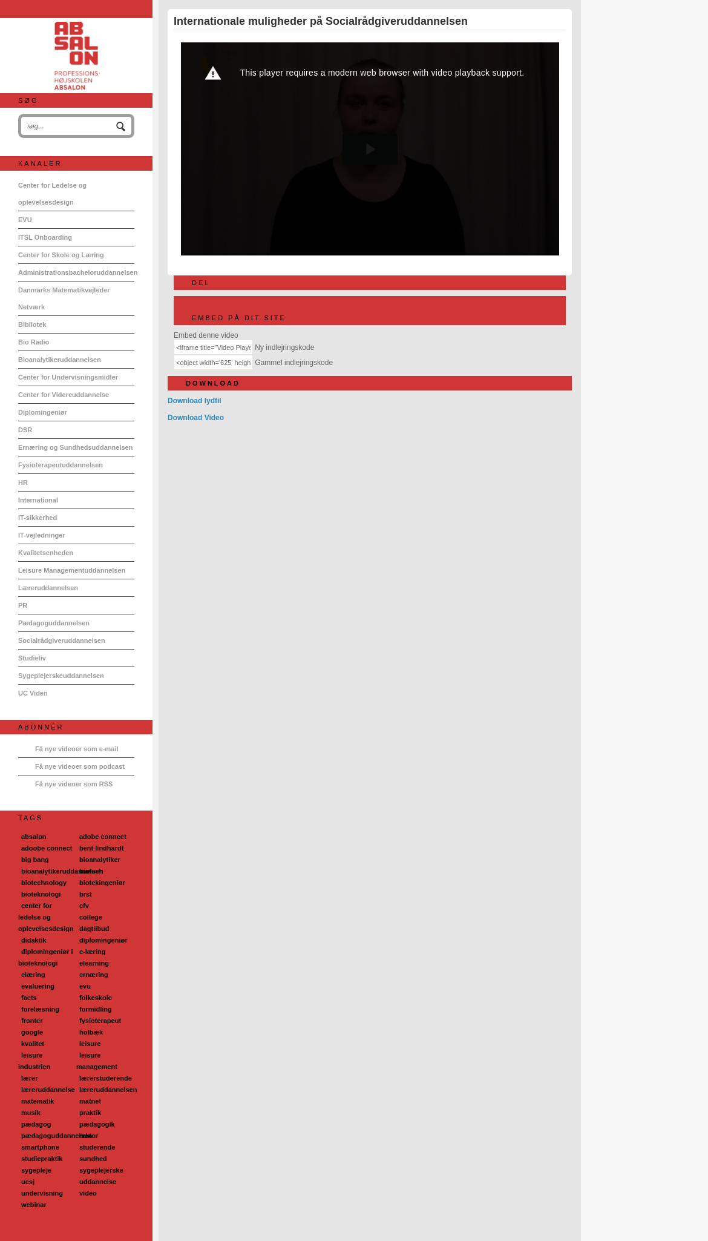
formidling (95, 1009)
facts (29, 997)
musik (31, 1112)
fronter (31, 1020)
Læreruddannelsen (48, 587)
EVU (25, 219)
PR (22, 605)
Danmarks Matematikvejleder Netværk (64, 298)
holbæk (91, 1032)
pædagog (36, 1124)
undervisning (42, 1193)
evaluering (37, 986)
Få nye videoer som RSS (74, 784)
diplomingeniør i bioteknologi (45, 957)
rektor (88, 1135)
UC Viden (33, 693)
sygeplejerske (101, 1170)
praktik (90, 1112)
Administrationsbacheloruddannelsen (76, 272)
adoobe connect (46, 848)
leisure (89, 1043)
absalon (34, 836)
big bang (35, 859)
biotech (91, 871)
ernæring (93, 974)
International (38, 500)
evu (85, 986)
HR (23, 482)
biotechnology (44, 882)
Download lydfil (194, 401)
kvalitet (32, 1043)
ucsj (27, 1181)
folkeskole (95, 997)
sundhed (93, 1158)
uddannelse (97, 1181)
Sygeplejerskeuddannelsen (61, 675)
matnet (90, 1101)
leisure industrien (34, 1061)
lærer (29, 1078)
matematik (37, 1101)
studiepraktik (41, 1158)
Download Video (196, 417)
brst (85, 894)
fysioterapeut (100, 1020)
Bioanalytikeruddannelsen (59, 359)
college (90, 917)
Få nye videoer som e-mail (77, 748)
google (32, 1032)
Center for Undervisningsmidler (68, 377)
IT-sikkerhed (37, 517)
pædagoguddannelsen (56, 1135)
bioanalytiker (99, 859)
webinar (34, 1204)
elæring (33, 974)
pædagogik (97, 1124)
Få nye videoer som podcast (80, 766)
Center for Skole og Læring (61, 254)
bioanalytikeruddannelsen (62, 871)
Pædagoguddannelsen (54, 623)
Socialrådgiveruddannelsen (61, 640)
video (88, 1193)
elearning (94, 963)
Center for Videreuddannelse (63, 394)
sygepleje (36, 1170)
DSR (25, 429)
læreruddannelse (48, 1089)
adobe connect (102, 836)
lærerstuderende (105, 1078)
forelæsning (40, 1009)
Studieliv (32, 658)
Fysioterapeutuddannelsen (60, 465)
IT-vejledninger (41, 535)
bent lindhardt (101, 848)
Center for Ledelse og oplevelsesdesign (52, 194)
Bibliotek (32, 324)
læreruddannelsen (108, 1089)
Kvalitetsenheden (45, 552)
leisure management (96, 1061)
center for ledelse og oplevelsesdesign (46, 917)
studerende (97, 1147)
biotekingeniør (102, 882)
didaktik (34, 940)
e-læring (92, 951)
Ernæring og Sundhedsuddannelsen (75, 447)
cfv (84, 905)
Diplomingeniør (42, 412)
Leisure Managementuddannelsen (71, 570)
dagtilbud (94, 928)
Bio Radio (33, 342)
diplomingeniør (103, 940)
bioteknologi (41, 894)
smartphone (40, 1147)
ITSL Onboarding (45, 237)
